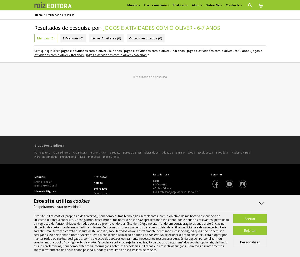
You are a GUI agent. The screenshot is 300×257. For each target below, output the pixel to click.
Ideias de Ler (152, 152)
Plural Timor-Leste (89, 157)
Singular (180, 152)
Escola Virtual (205, 152)
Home (39, 15)
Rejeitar (250, 230)
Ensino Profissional (45, 185)
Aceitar (250, 219)
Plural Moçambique (45, 157)
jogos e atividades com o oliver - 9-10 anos (218, 51)
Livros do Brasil (132, 152)
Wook (191, 152)
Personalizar (250, 242)
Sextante (115, 152)
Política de (144, 250)
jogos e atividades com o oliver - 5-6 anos (116, 55)
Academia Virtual (241, 152)
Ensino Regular (43, 182)
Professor (100, 177)
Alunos (98, 183)
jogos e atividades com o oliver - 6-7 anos (91, 51)
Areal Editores (61, 152)
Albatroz (167, 152)
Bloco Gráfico (111, 157)
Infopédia (222, 152)
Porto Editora (42, 152)
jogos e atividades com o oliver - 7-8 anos (154, 51)
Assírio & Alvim (98, 152)
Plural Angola (68, 157)
